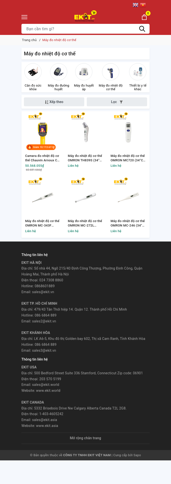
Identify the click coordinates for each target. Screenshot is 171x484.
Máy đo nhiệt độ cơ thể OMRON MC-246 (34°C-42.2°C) (128, 223)
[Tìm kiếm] (142, 28)
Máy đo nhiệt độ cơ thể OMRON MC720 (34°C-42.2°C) (128, 158)
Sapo (137, 455)
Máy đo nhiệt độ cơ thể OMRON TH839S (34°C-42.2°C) (85, 158)
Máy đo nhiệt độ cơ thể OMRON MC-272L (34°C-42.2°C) (85, 223)
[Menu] (24, 17)
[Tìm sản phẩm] (85, 29)
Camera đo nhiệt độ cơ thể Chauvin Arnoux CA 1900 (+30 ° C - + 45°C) (42, 158)
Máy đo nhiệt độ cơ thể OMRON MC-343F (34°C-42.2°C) (42, 223)
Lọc (117, 102)
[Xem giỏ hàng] (144, 17)
